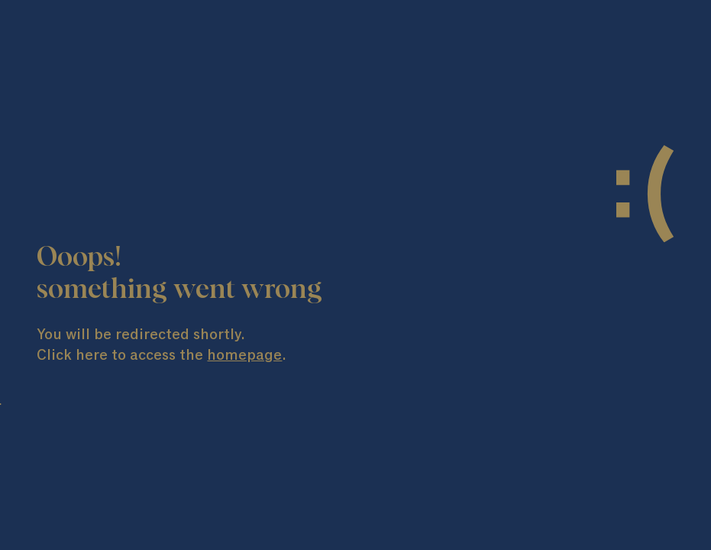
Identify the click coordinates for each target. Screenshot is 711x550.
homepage (244, 355)
